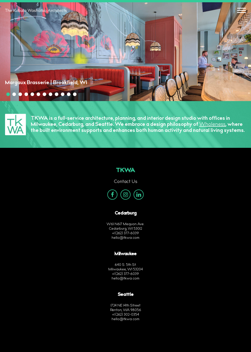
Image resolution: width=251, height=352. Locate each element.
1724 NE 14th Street (125, 306)
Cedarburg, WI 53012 (125, 229)
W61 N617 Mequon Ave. (125, 224)
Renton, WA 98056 (125, 310)
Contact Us (125, 182)
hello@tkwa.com (125, 238)
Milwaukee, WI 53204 (125, 269)
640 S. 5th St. (126, 265)
